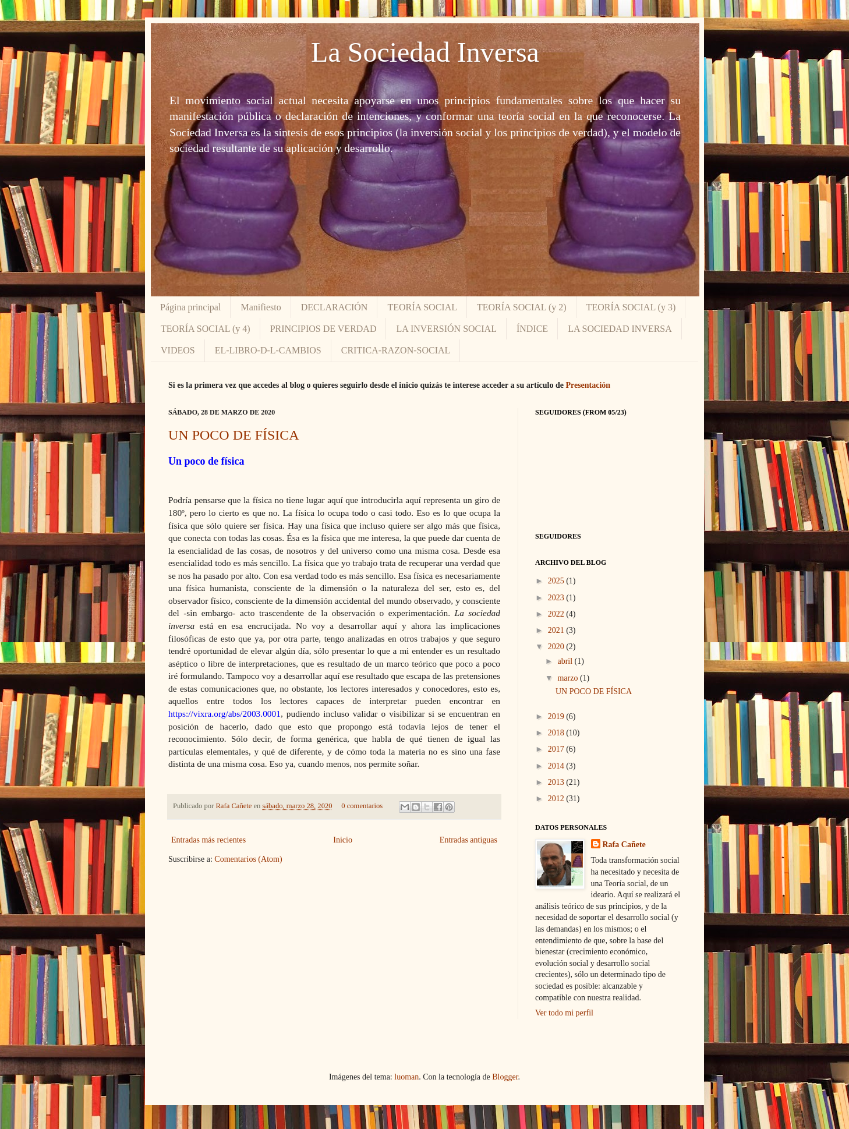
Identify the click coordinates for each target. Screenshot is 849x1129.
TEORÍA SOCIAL (422, 307)
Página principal (190, 307)
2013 (557, 782)
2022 (557, 614)
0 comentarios (362, 806)
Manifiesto (260, 307)
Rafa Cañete (234, 806)
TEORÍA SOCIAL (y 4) (205, 329)
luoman (406, 1077)
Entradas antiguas (468, 840)
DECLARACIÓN (334, 307)
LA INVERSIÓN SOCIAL (446, 329)
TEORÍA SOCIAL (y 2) (522, 307)
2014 (557, 766)
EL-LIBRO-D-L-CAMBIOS (268, 350)
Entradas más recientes (208, 840)
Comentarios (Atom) (248, 859)
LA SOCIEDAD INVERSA (620, 329)
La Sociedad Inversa (425, 52)
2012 (557, 798)
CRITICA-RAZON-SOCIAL (396, 350)
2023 (557, 597)
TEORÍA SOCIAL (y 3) (631, 307)
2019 (557, 716)
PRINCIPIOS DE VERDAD (323, 329)
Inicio (342, 840)
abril (565, 661)
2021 (557, 630)
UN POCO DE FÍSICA (233, 435)
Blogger (505, 1077)
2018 (557, 732)
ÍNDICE (532, 329)
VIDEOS (178, 350)
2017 (557, 749)
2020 (557, 646)
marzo (568, 678)
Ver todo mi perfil (564, 1012)
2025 (557, 580)
